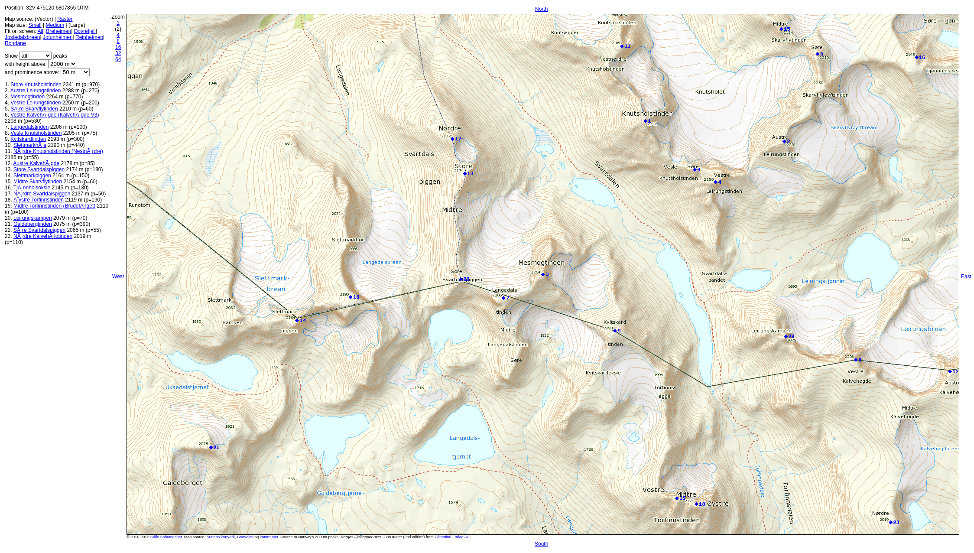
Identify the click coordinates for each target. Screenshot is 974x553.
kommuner (269, 537)
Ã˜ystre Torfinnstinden (38, 200)
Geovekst (245, 537)
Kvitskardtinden (28, 139)
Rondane (15, 43)
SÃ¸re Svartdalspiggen (39, 230)
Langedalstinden (29, 127)
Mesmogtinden (27, 97)
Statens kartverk (221, 537)
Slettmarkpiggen (32, 175)
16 (118, 47)
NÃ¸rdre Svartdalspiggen (41, 194)
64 (118, 59)
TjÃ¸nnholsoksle (31, 188)
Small (35, 25)
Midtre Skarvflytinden (37, 182)
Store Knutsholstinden (35, 84)
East (966, 276)
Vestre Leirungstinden (35, 103)
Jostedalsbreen (22, 37)
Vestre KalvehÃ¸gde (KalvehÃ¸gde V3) (54, 115)
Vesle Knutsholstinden (36, 133)
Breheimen (58, 31)
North (541, 9)
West (118, 276)
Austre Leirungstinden (35, 91)
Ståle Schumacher (166, 537)
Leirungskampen (32, 218)
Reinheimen (89, 37)
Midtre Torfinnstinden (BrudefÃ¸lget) (54, 206)
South (541, 544)
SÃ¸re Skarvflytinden (34, 109)
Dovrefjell (85, 31)
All (40, 31)
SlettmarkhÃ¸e (29, 145)
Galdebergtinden (32, 224)
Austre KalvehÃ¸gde (36, 163)
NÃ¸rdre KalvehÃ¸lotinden (42, 236)
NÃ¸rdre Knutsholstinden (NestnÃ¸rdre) (58, 151)
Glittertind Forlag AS (452, 537)
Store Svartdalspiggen (39, 169)
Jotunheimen (58, 37)
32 (118, 53)
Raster (64, 19)
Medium (55, 25)
